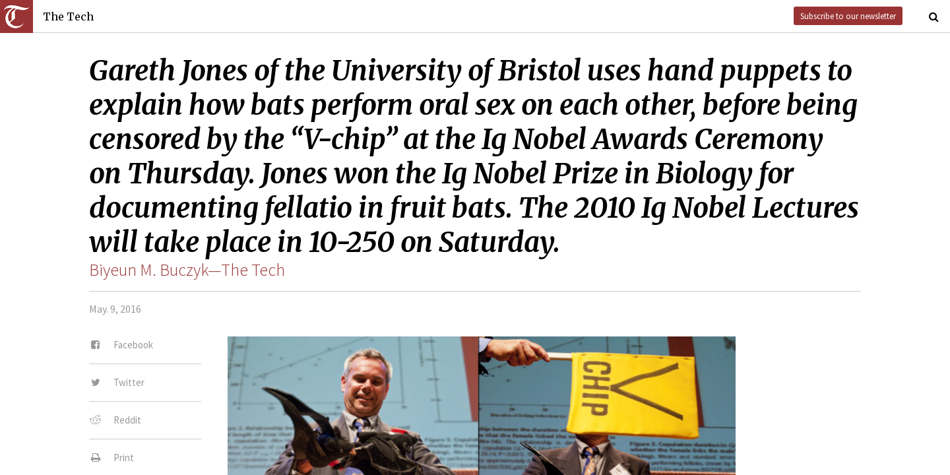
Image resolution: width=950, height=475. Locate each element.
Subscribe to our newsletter (848, 16)
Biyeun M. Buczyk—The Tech (187, 269)
